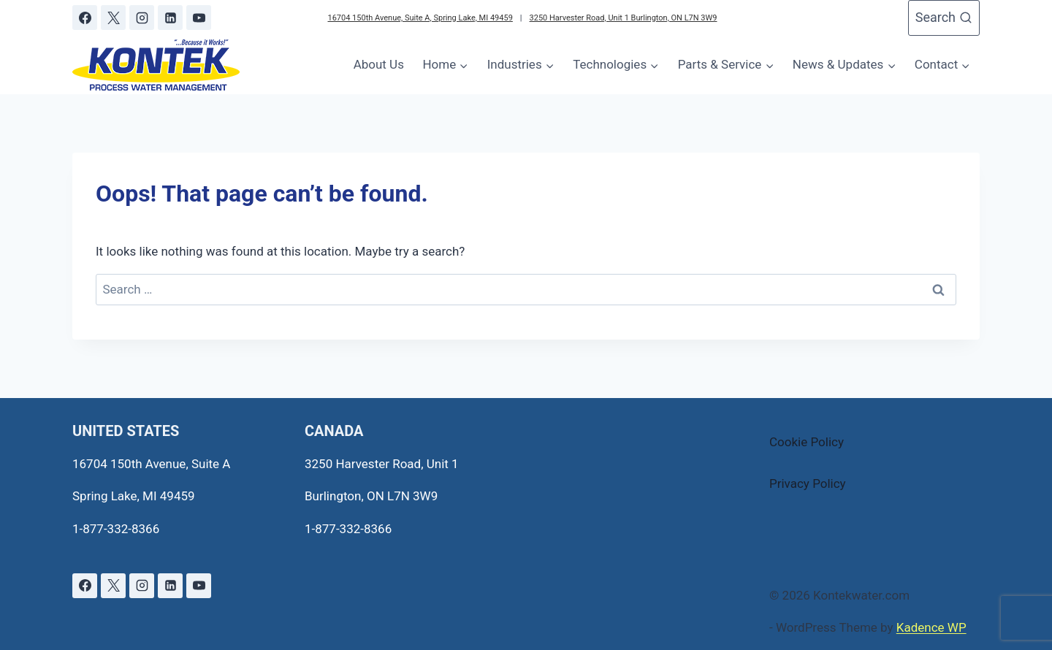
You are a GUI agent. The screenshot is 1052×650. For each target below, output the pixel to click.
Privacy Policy (807, 483)
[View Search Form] (944, 18)
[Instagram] (141, 17)
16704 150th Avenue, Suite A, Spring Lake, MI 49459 (419, 18)
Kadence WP (931, 627)
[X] (113, 17)
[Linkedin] (170, 17)
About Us (379, 64)
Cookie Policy (806, 442)
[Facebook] (84, 17)
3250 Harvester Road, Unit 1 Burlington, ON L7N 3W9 (623, 18)
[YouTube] (198, 17)
